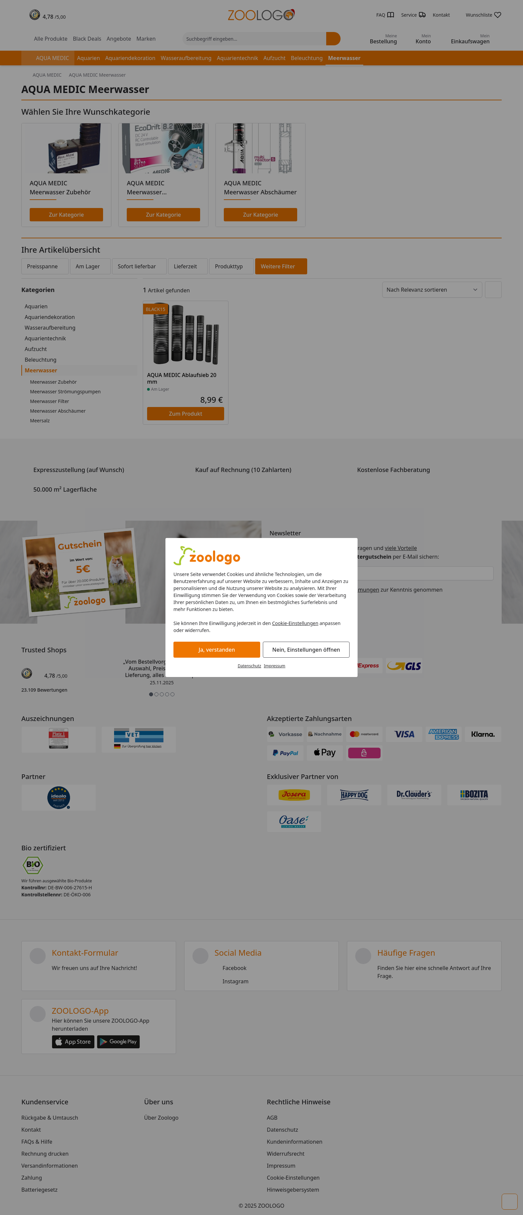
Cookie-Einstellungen (295, 623)
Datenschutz (249, 666)
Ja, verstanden (217, 649)
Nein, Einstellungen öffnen (306, 649)
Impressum (274, 666)
